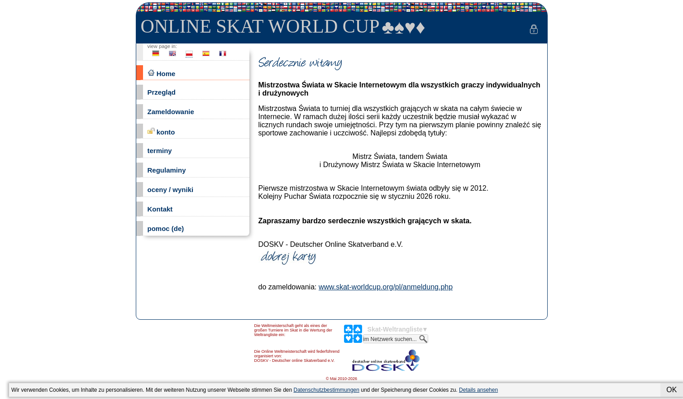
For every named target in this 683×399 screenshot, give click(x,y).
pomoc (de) (166, 228)
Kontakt (160, 209)
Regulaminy (167, 170)
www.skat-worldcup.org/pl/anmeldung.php (386, 287)
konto (161, 131)
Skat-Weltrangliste (395, 329)
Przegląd (162, 92)
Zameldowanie (171, 111)
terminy (160, 150)
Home (162, 73)
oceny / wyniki (171, 189)
